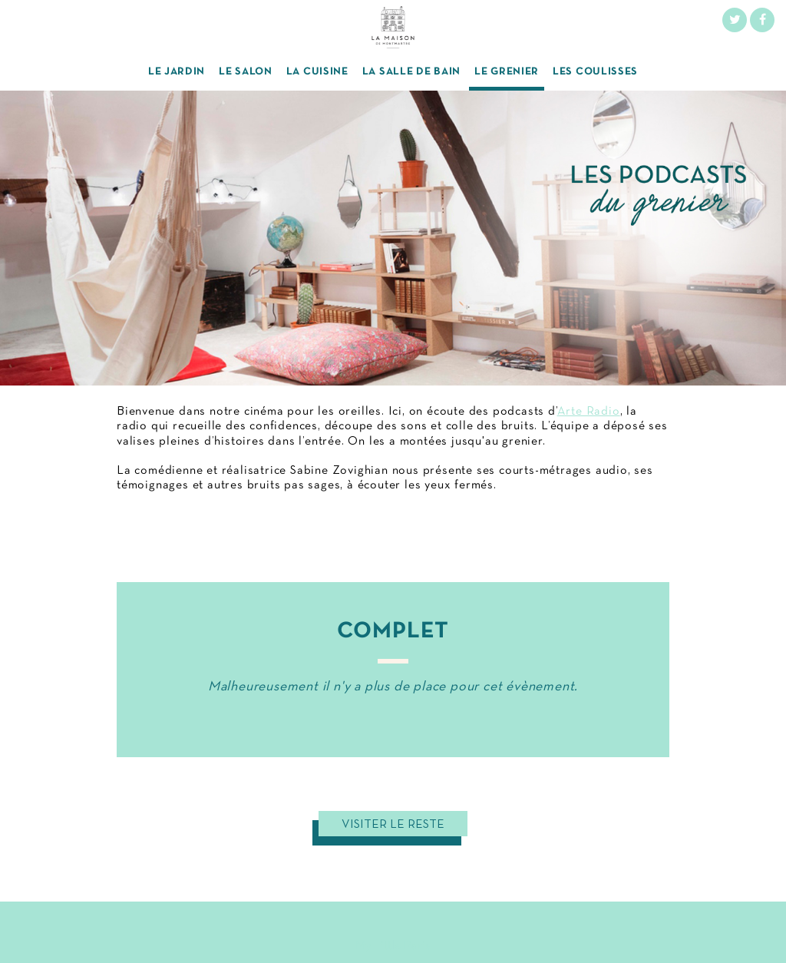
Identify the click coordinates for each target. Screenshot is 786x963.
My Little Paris (393, 946)
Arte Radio (588, 411)
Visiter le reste (393, 824)
